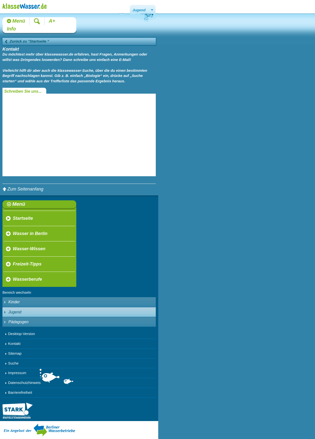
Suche (13, 363)
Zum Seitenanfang (25, 189)
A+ (52, 21)
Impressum (17, 373)
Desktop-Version (21, 334)
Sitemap (15, 353)
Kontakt (14, 344)
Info (11, 28)
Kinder (14, 302)
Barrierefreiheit (20, 393)
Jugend (138, 10)
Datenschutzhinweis (24, 383)
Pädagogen (18, 322)
